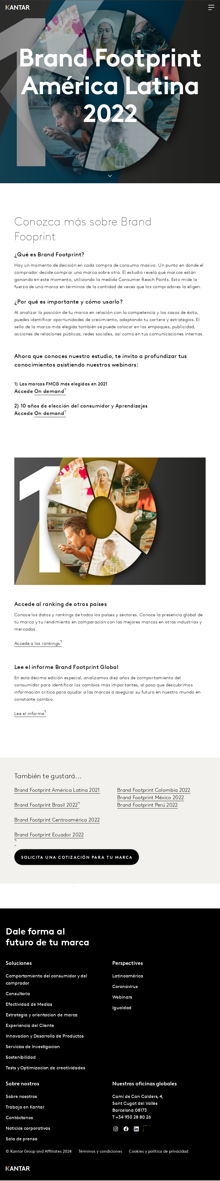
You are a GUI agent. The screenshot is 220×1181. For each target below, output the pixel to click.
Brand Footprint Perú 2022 (147, 820)
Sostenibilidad (21, 1058)
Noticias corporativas (28, 1129)
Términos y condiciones (100, 1152)
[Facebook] (126, 1130)
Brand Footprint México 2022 (150, 812)
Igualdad (121, 1008)
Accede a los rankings (37, 658)
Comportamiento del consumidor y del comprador (46, 980)
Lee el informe (29, 728)
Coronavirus (125, 987)
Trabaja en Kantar (25, 1107)
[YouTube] (146, 1130)
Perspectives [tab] (127, 964)
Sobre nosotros (21, 1097)
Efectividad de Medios (29, 1005)
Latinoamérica (127, 976)
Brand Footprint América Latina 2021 (57, 805)
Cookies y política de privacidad (158, 1152)
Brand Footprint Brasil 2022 (46, 820)
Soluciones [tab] (19, 964)
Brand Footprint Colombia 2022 (153, 805)
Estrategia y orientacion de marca (42, 1015)
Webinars (122, 997)
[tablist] (110, 1045)
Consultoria (18, 994)
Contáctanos (19, 1118)
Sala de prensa (22, 1139)
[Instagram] (115, 1130)
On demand (49, 406)
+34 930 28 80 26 (133, 1117)
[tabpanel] (57, 1022)
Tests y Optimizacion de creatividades (45, 1068)
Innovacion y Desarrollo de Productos (45, 1036)
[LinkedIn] (136, 1130)
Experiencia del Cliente (30, 1026)
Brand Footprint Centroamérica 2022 (57, 834)
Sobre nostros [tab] (22, 1084)
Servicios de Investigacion (33, 1047)
